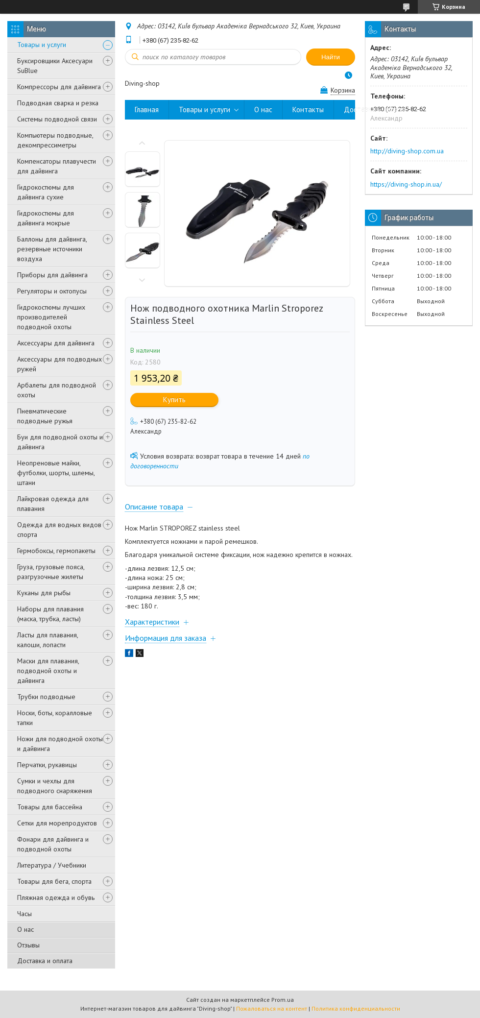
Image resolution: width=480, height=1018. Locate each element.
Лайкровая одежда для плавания (53, 503)
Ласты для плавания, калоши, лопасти (47, 639)
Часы (24, 913)
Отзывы (28, 945)
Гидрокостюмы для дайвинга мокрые (45, 218)
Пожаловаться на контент (271, 1008)
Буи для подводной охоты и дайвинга (60, 442)
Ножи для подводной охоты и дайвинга (60, 743)
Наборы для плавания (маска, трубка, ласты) (50, 614)
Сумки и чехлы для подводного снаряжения (54, 785)
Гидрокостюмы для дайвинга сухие (45, 192)
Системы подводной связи (57, 119)
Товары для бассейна (49, 806)
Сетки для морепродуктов (57, 823)
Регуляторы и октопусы (52, 291)
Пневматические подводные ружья (44, 416)
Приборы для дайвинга (52, 274)
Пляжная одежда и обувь (56, 897)
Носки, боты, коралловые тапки (54, 717)
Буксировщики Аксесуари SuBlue (55, 65)
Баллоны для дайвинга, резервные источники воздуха (52, 249)
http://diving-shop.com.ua (407, 150)
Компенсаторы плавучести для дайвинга (56, 166)
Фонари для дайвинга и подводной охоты (53, 844)
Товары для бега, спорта (54, 881)
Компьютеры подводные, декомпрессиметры (55, 140)
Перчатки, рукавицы (47, 764)
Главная (147, 109)
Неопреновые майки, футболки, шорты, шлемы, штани (56, 473)
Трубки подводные (46, 696)
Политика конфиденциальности (356, 1008)
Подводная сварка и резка (57, 102)
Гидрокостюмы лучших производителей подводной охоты (51, 317)
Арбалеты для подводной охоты (56, 390)
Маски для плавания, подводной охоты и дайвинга (48, 670)
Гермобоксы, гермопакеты (56, 550)
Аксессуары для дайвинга (56, 343)
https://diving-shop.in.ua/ (406, 184)
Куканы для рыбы (44, 592)
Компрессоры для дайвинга (59, 86)
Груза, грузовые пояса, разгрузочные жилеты (50, 571)
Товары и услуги (41, 44)
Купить (174, 399)
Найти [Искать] (330, 57)
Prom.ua (282, 999)
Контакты (308, 109)
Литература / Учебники (51, 865)
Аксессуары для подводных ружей (59, 364)
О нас (25, 929)
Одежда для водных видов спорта (59, 529)
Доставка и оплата (44, 960)
